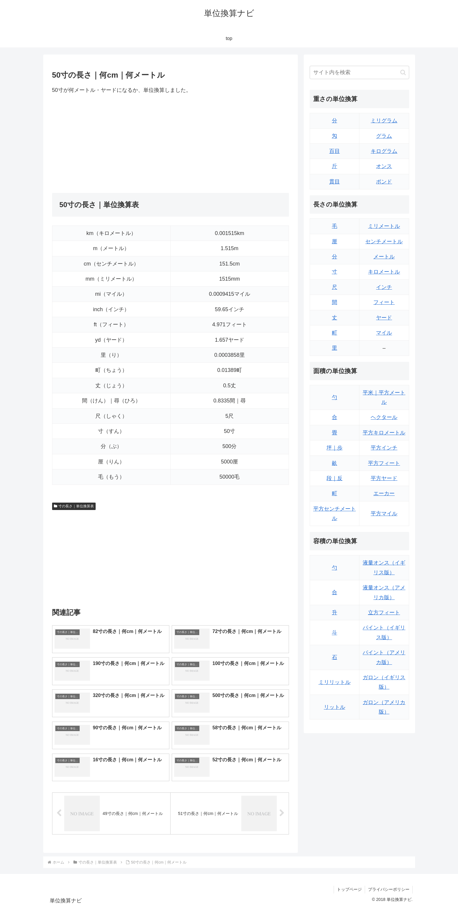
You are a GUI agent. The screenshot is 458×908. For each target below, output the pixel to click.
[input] (359, 72)
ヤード (384, 318)
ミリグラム (384, 121)
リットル (334, 707)
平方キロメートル (384, 433)
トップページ (349, 889)
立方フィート (384, 613)
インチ (384, 287)
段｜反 (335, 478)
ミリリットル (335, 682)
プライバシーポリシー (388, 889)
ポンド (384, 182)
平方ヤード (384, 478)
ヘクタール (384, 417)
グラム (384, 136)
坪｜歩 (335, 448)
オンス (384, 166)
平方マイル (384, 514)
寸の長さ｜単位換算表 (74, 506)
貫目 (334, 182)
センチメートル (384, 241)
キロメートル (384, 272)
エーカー (384, 493)
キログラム (384, 151)
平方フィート (384, 463)
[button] (403, 72)
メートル (384, 257)
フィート (384, 302)
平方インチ (384, 448)
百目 (334, 151)
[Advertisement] (111, 143)
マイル (384, 333)
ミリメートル (384, 226)
